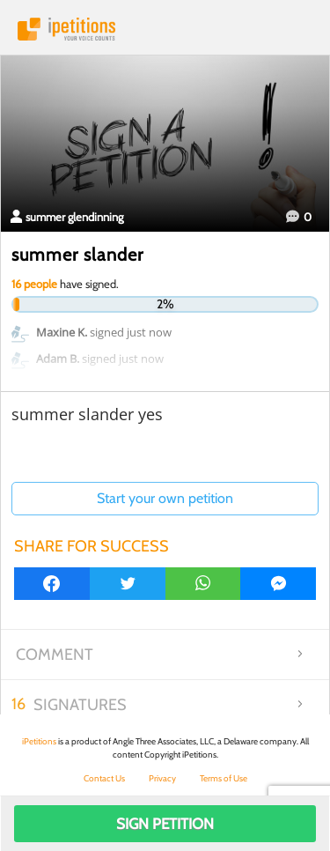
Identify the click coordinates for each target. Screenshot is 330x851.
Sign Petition (165, 823)
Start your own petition (165, 498)
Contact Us (104, 778)
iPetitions (165, 29)
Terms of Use (223, 778)
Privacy (162, 778)
